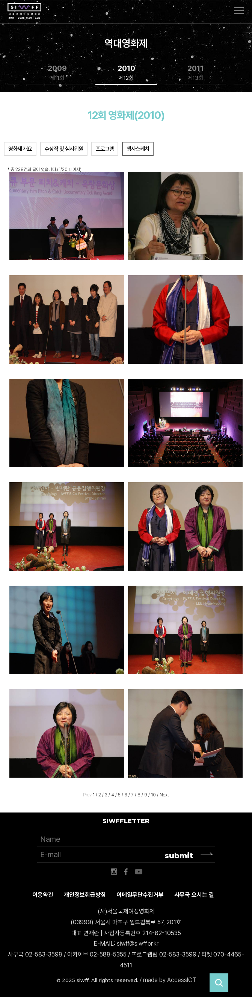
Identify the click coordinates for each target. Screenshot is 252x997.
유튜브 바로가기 (138, 872)
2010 (126, 73)
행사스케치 (138, 148)
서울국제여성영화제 (24, 11)
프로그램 (105, 148)
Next (164, 795)
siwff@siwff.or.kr (137, 943)
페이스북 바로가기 (126, 872)
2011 (195, 73)
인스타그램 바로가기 (114, 872)
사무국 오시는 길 (194, 894)
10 (153, 795)
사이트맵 (239, 10)
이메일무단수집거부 (140, 894)
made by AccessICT (169, 980)
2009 (57, 73)
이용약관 (42, 894)
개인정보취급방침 (85, 894)
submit (178, 855)
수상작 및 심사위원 (64, 148)
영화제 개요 (20, 148)
